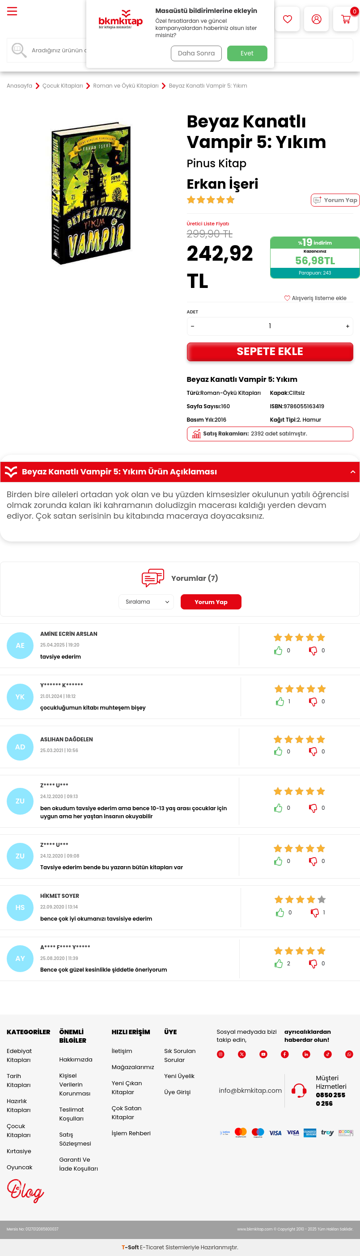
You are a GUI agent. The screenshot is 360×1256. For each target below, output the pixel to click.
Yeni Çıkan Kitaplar (127, 1087)
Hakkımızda (75, 1059)
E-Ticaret (152, 1247)
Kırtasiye (19, 1151)
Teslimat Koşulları (71, 1114)
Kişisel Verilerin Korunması (74, 1084)
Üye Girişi (177, 1092)
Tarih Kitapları (18, 1080)
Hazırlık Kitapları (18, 1105)
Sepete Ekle (270, 351)
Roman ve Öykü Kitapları (126, 85)
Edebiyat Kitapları (19, 1055)
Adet (192, 312)
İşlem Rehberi (131, 1133)
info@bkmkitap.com (250, 1091)
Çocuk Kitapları (62, 85)
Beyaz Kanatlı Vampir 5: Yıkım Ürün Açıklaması (180, 472)
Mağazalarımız (131, 1067)
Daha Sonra (194, 53)
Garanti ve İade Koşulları (78, 1164)
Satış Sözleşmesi (75, 1139)
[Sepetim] (345, 19)
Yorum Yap (335, 200)
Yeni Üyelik (179, 1076)
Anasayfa (19, 85)
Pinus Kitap (217, 163)
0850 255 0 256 (330, 1099)
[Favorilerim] (287, 19)
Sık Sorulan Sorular (179, 1055)
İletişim (122, 1051)
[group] (90, 194)
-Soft (131, 1247)
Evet (247, 53)
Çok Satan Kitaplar (127, 1112)
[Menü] (12, 11)
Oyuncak (20, 1167)
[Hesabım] (316, 19)
